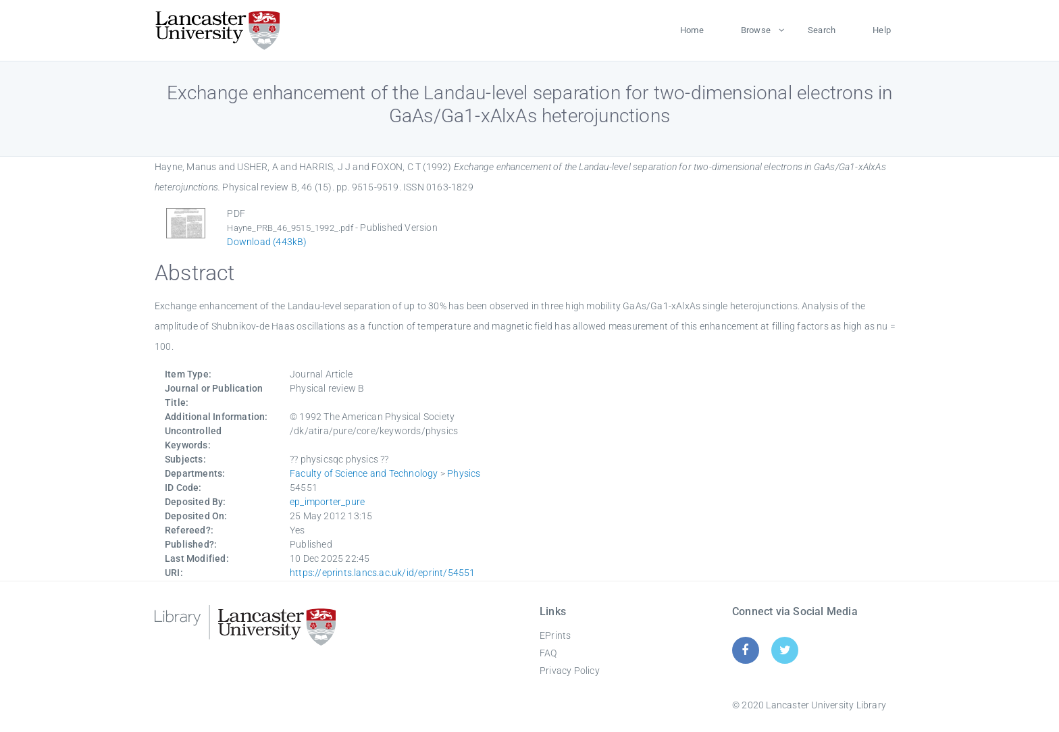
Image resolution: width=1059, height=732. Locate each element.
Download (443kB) (267, 241)
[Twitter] (785, 650)
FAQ (548, 653)
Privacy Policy (570, 670)
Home (692, 30)
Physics (463, 473)
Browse (756, 30)
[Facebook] (745, 650)
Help (882, 30)
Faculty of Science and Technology (364, 473)
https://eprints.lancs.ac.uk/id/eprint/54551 (382, 572)
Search (821, 30)
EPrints (555, 635)
